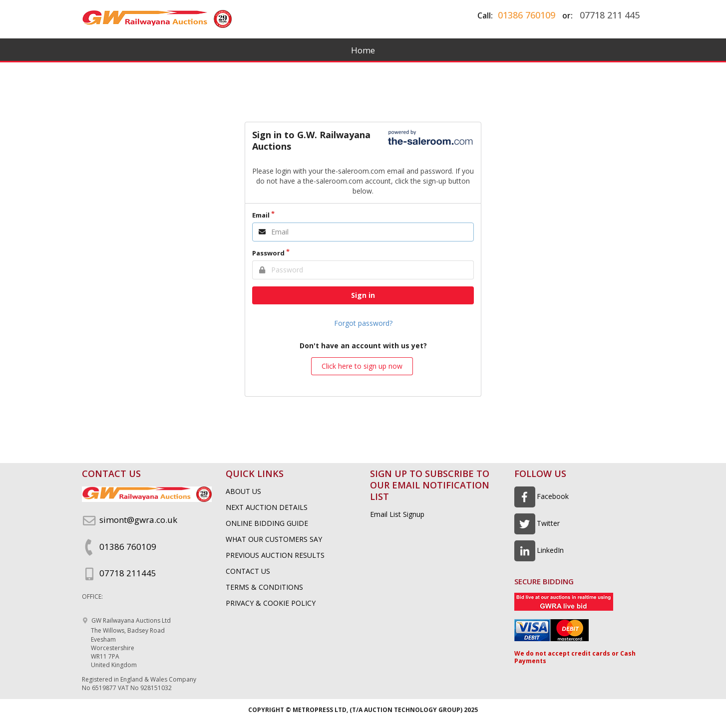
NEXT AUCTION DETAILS (267, 507)
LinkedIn (539, 550)
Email (261, 215)
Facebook (541, 496)
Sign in (363, 295)
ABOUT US (243, 491)
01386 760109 (526, 15)
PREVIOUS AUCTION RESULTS (275, 555)
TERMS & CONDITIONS (264, 587)
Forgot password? (363, 323)
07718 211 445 (610, 15)
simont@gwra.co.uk (129, 519)
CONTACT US (248, 571)
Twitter (537, 523)
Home (363, 50)
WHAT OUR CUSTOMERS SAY (274, 539)
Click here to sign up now (362, 366)
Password (268, 252)
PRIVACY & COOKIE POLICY (271, 603)
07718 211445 (119, 573)
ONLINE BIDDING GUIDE (267, 523)
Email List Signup (397, 514)
